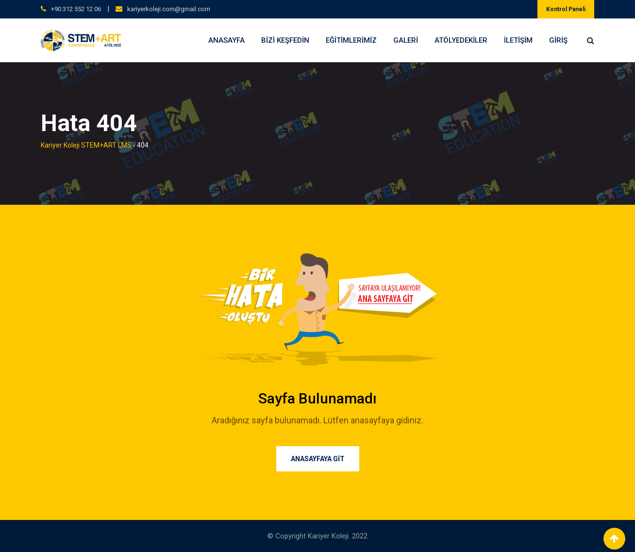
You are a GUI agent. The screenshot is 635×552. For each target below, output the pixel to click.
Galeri (405, 40)
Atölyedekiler (460, 40)
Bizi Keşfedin (285, 40)
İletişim (518, 40)
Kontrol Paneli (565, 9)
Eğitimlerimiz (351, 40)
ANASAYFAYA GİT (318, 459)
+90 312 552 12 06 (76, 9)
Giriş (558, 40)
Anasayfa (226, 40)
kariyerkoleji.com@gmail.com (168, 9)
